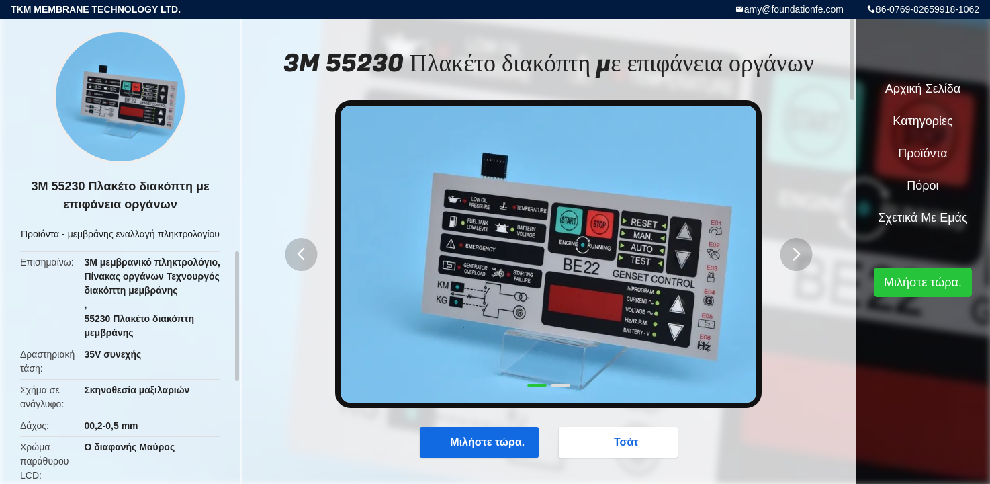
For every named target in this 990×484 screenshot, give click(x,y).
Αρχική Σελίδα (922, 88)
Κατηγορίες (922, 121)
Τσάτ (619, 441)
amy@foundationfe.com (794, 9)
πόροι (922, 185)
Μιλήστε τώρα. (481, 441)
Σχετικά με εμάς (922, 218)
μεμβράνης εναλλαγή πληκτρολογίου (144, 234)
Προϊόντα (40, 234)
